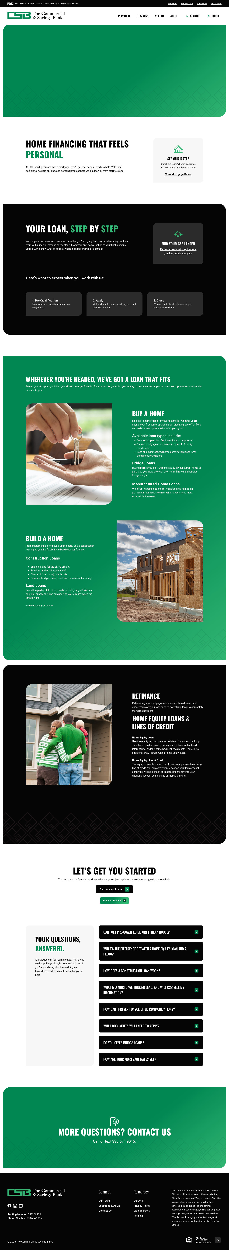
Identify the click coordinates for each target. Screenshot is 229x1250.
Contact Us (105, 1210)
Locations (202, 3)
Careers (138, 1200)
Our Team (104, 1200)
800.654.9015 (187, 3)
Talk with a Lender (112, 900)
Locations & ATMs (109, 1205)
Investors (172, 3)
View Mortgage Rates (178, 174)
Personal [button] (124, 16)
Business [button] (142, 16)
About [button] (174, 16)
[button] (151, 932)
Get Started (216, 3)
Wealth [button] (159, 16)
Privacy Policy (142, 1205)
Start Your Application (111, 889)
